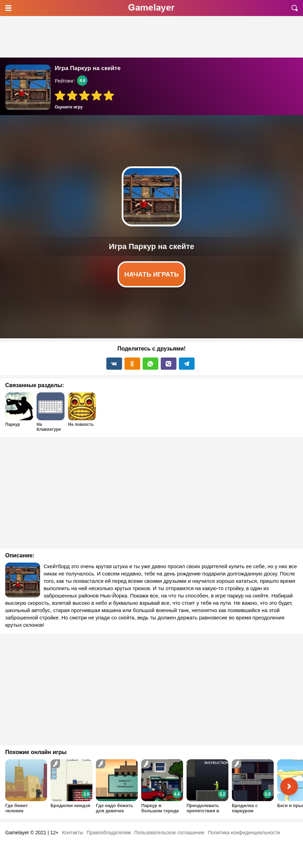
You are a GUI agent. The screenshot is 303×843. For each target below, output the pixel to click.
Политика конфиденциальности (244, 832)
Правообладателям (108, 832)
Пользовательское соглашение (169, 832)
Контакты (72, 832)
